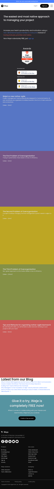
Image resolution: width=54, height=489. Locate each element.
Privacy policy (18, 481)
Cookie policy (31, 481)
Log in (35, 6)
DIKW (29, 462)
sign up (31, 38)
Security (3, 462)
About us (30, 469)
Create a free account (27, 418)
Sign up (44, 6)
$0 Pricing (3, 450)
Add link (30, 476)
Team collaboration (6, 472)
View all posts (5, 391)
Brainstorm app (32, 458)
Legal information (32, 472)
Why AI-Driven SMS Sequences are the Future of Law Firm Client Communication (26, 382)
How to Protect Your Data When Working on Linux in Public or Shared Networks (25, 390)
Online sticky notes (33, 452)
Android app (4, 458)
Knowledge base (5, 452)
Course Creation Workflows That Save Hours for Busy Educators (21, 384)
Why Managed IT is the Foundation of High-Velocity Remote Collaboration (24, 388)
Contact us (31, 474)
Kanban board (31, 456)
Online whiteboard (33, 450)
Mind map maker (32, 454)
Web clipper (4, 456)
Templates (4, 454)
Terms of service (5, 481)
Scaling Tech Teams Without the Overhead (14, 386)
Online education (5, 469)
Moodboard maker (33, 460)
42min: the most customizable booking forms (27, 1)
